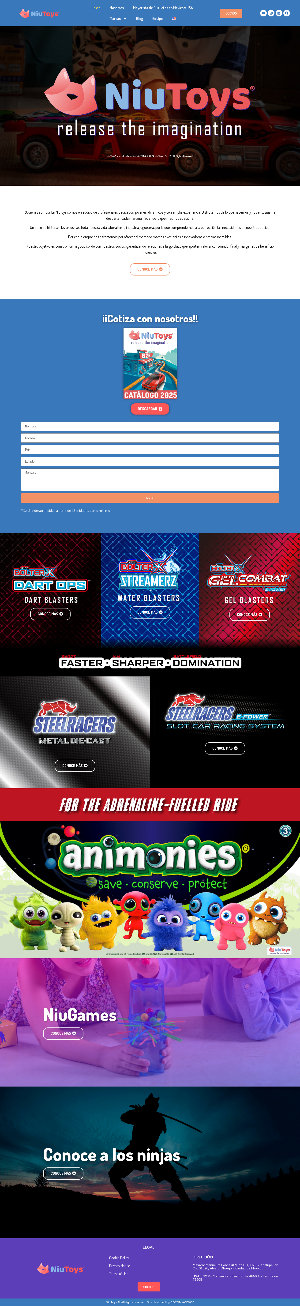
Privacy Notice (119, 1265)
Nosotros (117, 7)
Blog (139, 18)
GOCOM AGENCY (181, 1302)
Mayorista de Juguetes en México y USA (163, 7)
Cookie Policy (119, 1257)
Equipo (157, 18)
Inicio (96, 7)
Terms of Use (118, 1273)
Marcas (118, 18)
